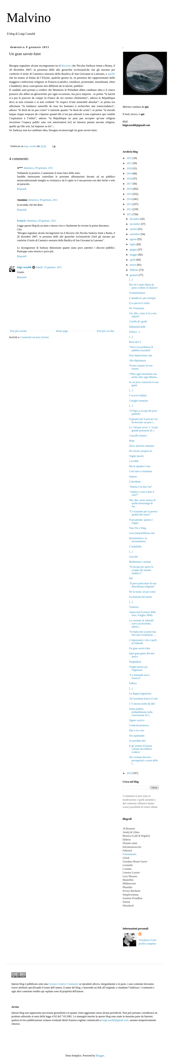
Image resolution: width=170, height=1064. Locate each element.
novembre (135, 224)
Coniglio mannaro (138, 400)
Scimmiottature (137, 292)
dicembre (135, 218)
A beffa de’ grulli (138, 321)
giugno (134, 249)
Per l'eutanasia (136, 308)
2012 (130, 209)
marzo (133, 264)
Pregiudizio (135, 661)
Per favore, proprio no (140, 451)
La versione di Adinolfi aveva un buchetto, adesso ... (141, 623)
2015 (130, 194)
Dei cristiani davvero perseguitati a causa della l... (143, 760)
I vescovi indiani (138, 395)
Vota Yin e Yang (137, 528)
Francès (21, 220)
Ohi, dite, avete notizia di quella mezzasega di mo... (142, 503)
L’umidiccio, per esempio (142, 298)
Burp (131, 440)
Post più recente (18, 331)
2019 (130, 173)
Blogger (100, 1055)
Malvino (29, 17)
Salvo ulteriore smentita (141, 445)
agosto (133, 239)
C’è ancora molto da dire (142, 703)
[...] (131, 279)
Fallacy (133, 683)
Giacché (133, 556)
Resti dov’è (135, 342)
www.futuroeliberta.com (142, 533)
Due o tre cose (136, 730)
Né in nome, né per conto (142, 591)
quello (111, 73)
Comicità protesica (139, 725)
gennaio (134, 275)
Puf (131, 578)
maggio (134, 254)
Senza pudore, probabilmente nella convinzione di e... (141, 711)
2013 (130, 204)
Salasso (133, 476)
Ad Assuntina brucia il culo (143, 698)
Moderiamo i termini (140, 561)
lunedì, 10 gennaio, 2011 (49, 267)
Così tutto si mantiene (140, 471)
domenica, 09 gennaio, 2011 (38, 168)
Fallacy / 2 (134, 331)
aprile (133, 259)
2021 (130, 163)
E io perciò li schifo (139, 303)
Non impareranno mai (140, 355)
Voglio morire (136, 456)
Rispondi (21, 188)
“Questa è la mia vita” (140, 486)
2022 (130, 158)
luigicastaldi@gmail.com (115, 1020)
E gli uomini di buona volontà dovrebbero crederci (140, 748)
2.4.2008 (133, 461)
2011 (129, 214)
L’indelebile (135, 546)
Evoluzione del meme (140, 596)
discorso (66, 65)
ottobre (134, 229)
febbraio (134, 269)
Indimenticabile (137, 326)
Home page (62, 331)
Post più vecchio (105, 331)
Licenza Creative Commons (63, 984)
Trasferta (133, 607)
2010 (130, 773)
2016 (130, 188)
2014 (130, 199)
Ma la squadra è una (139, 466)
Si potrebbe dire (137, 740)
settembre (135, 234)
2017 (130, 183)
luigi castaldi (24, 267)
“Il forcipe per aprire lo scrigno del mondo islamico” (141, 569)
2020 (130, 168)
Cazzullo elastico (138, 435)
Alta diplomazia (137, 360)
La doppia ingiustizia (140, 693)
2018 (130, 178)
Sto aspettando (136, 735)
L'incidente (135, 481)
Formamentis (129, 854)
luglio (133, 244)
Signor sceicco (136, 720)
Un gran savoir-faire (139, 648)
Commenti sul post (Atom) (34, 337)
